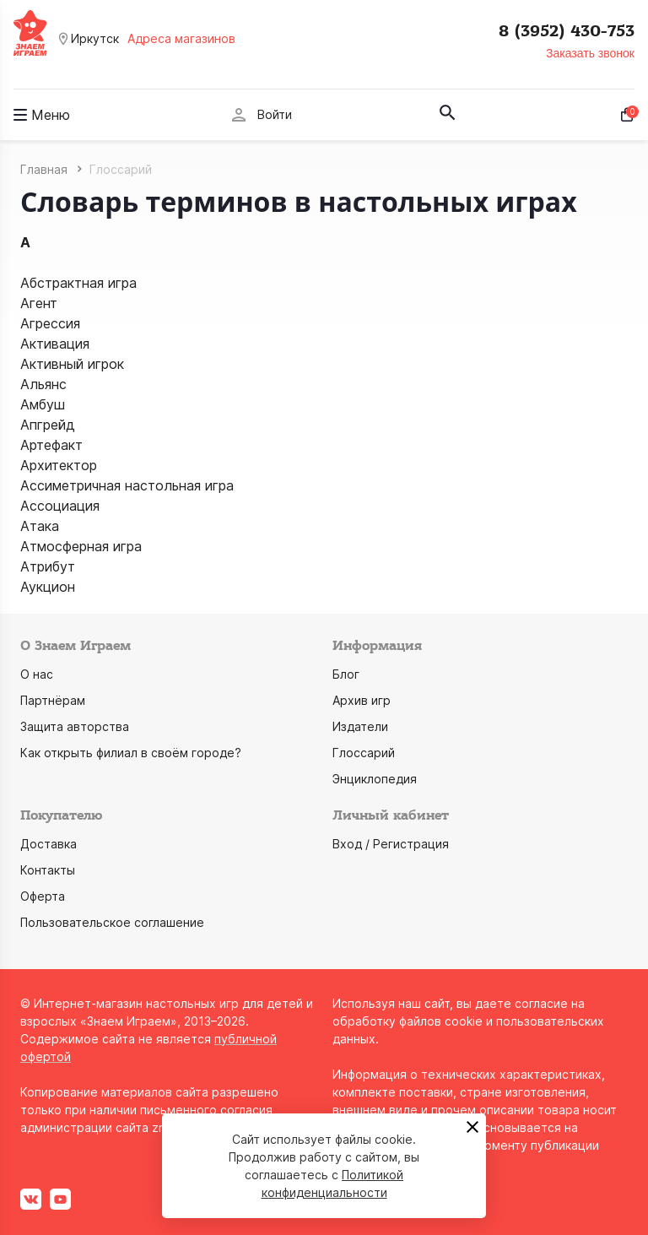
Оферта (42, 896)
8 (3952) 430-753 (566, 31)
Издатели (360, 726)
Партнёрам (52, 700)
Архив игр (361, 700)
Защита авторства (74, 726)
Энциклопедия (374, 779)
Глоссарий (363, 752)
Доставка (48, 844)
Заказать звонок (590, 53)
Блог (345, 674)
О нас (36, 674)
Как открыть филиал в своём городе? (130, 752)
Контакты (47, 870)
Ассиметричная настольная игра (127, 485)
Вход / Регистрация (390, 844)
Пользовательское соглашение (112, 922)
